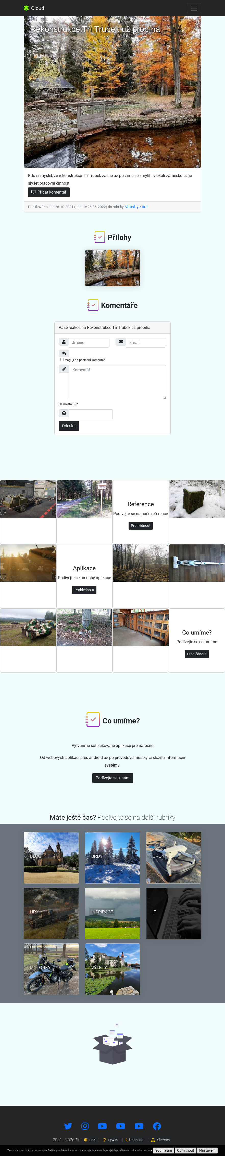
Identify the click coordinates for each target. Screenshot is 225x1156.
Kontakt (134, 1140)
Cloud (34, 8)
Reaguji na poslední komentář (82, 360)
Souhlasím (163, 1150)
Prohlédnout (141, 525)
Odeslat (69, 425)
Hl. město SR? (68, 404)
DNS (90, 1140)
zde (150, 1150)
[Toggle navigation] (194, 8)
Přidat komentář (48, 192)
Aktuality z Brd (135, 207)
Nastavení (207, 1150)
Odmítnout (185, 1150)
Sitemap (160, 1140)
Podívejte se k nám (113, 778)
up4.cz (111, 1140)
